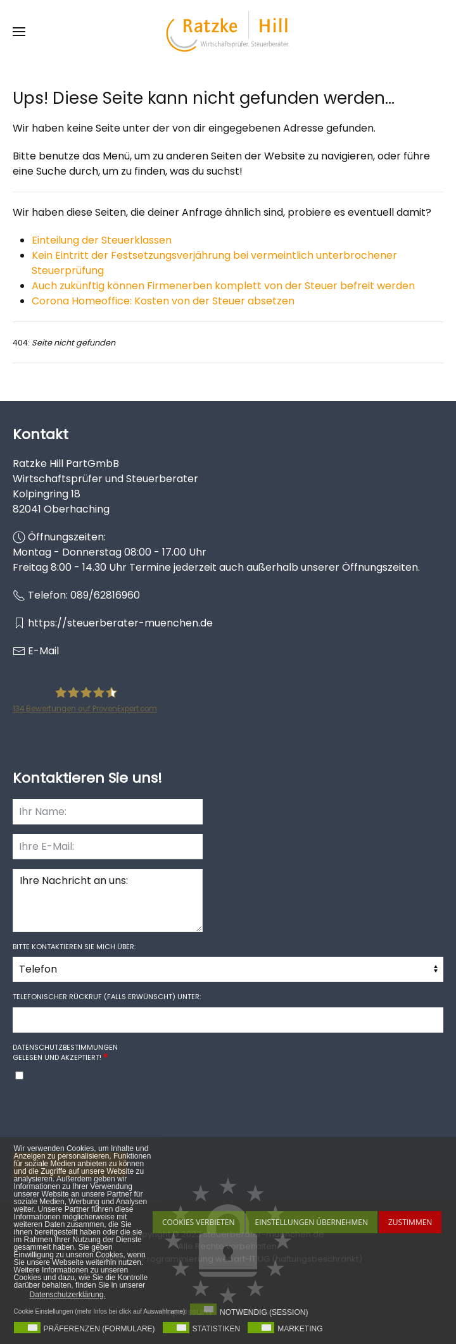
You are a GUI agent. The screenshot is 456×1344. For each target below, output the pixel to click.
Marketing (299, 1329)
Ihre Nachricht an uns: (108, 900)
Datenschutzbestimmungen (65, 1047)
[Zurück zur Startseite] (228, 31)
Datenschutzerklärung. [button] (68, 1294)
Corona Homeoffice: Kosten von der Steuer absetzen (163, 301)
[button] (19, 31)
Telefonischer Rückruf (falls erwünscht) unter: (107, 997)
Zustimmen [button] (410, 1222)
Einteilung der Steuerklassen (102, 240)
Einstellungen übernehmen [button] (311, 1222)
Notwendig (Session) (264, 1312)
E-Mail (43, 651)
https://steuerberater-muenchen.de (120, 623)
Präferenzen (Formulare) (99, 1329)
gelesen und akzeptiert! (65, 1052)
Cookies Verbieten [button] (198, 1222)
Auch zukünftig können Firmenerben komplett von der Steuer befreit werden (223, 285)
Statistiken (217, 1329)
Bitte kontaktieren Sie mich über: (74, 947)
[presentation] (109, 1118)
